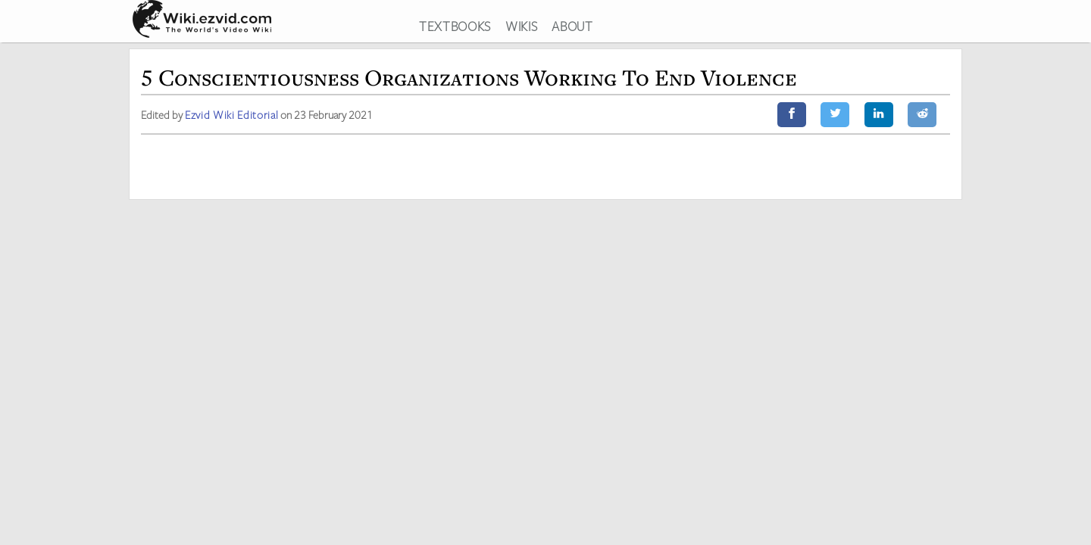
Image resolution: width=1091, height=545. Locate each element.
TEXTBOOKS (455, 25)
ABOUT (572, 25)
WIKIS (521, 25)
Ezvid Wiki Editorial (235, 118)
